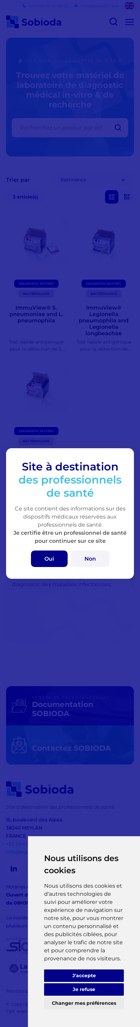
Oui (49, 559)
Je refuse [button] (84, 989)
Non (90, 559)
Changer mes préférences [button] (84, 1003)
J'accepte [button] (84, 975)
